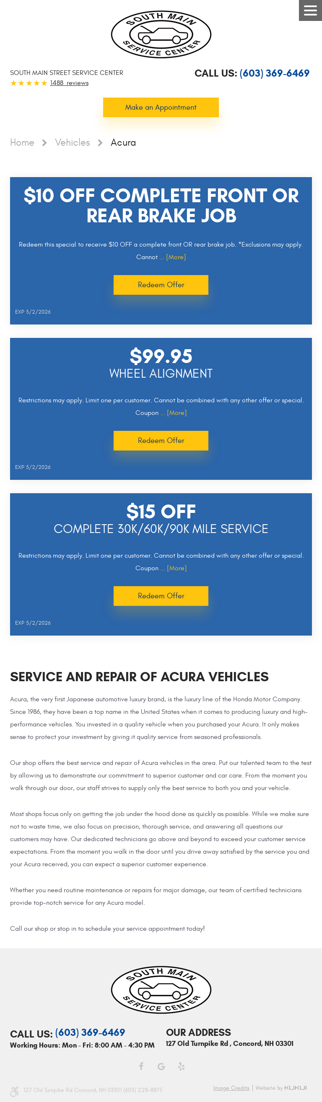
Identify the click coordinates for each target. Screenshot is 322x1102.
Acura (123, 143)
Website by (282, 1088)
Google (161, 1066)
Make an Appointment (161, 107)
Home (22, 143)
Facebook (140, 1066)
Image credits (231, 1088)
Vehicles (72, 143)
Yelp (181, 1066)
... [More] (172, 257)
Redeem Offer (161, 285)
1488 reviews (69, 83)
